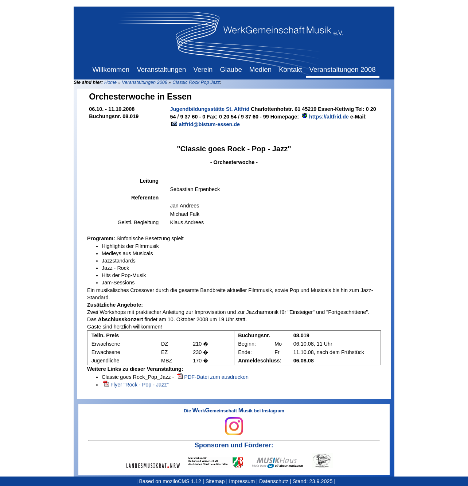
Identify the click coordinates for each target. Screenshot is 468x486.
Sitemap (215, 481)
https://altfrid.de (329, 117)
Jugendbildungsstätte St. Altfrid (209, 109)
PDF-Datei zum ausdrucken (216, 377)
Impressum (242, 481)
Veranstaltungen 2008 (144, 82)
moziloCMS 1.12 (182, 481)
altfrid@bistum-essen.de (209, 124)
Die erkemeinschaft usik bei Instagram (234, 421)
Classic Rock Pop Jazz (196, 82)
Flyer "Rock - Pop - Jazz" (139, 385)
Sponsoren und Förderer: (234, 445)
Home (110, 82)
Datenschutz (273, 481)
